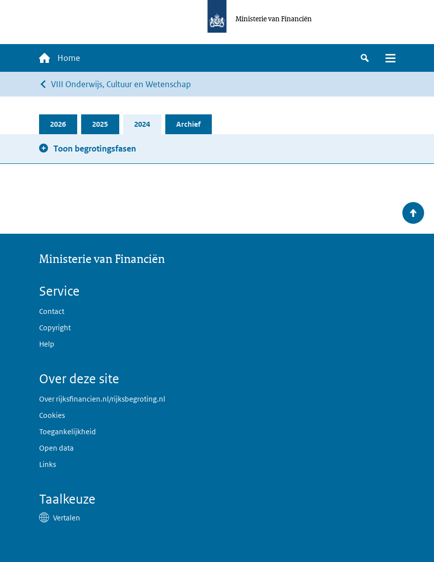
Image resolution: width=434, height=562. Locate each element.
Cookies (52, 415)
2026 (58, 124)
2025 (100, 124)
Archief (188, 124)
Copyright (55, 327)
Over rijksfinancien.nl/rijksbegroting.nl (102, 399)
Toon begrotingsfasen (94, 148)
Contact (51, 311)
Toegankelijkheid (67, 431)
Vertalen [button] (66, 517)
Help (46, 344)
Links (47, 464)
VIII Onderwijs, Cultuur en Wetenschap (121, 84)
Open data (56, 448)
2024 (142, 124)
